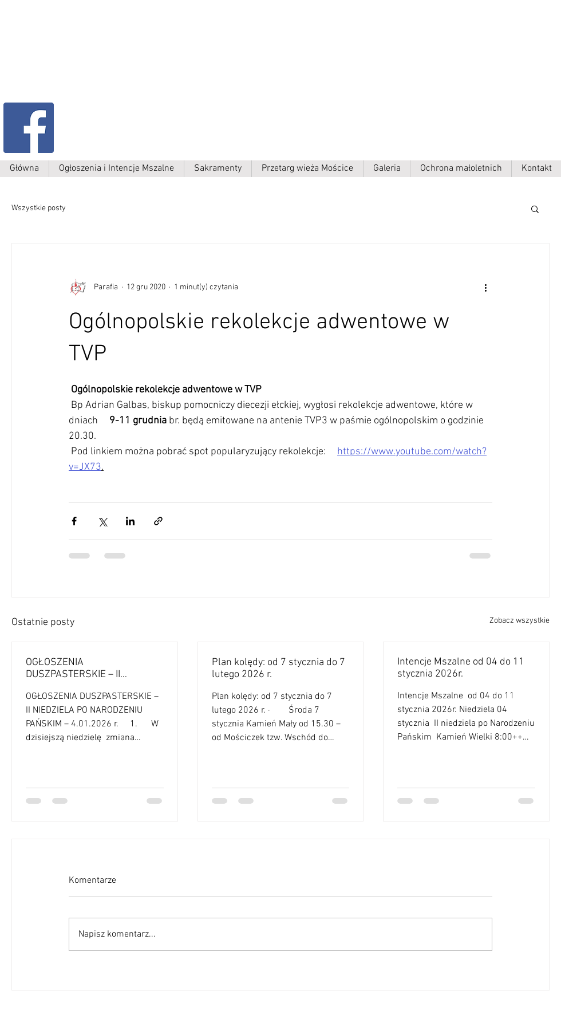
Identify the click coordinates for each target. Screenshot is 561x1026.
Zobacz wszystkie (519, 621)
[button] (535, 208)
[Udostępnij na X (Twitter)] (102, 521)
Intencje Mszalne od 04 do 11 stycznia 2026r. (460, 668)
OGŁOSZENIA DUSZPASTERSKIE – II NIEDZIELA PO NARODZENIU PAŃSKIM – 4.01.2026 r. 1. (87, 669)
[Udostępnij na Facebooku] (74, 521)
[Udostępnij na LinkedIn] (130, 521)
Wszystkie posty (38, 208)
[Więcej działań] (485, 287)
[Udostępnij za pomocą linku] (158, 521)
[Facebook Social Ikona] (28, 128)
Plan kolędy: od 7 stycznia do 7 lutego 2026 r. (278, 669)
